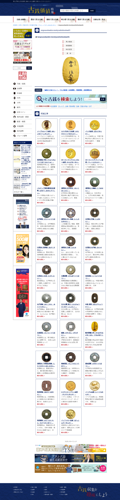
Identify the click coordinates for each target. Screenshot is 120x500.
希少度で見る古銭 (68, 19)
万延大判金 (84, 106)
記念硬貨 (54, 106)
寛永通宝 (72, 106)
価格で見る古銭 (52, 19)
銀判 (18, 107)
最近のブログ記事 (19, 142)
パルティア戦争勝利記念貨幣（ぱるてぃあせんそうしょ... (46, 190)
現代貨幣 (20, 131)
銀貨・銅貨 (21, 121)
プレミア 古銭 (63, 106)
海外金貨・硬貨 (23, 117)
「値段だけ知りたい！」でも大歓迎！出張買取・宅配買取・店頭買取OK (67, 90)
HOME (15, 487)
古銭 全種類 (21, 19)
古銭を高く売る (99, 19)
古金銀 (19, 93)
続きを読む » (41, 143)
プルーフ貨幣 (22, 136)
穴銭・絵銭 (21, 84)
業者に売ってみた (18, 492)
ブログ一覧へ (19, 192)
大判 (18, 98)
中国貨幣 (20, 126)
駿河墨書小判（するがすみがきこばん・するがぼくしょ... (94, 335)
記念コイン (21, 112)
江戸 (90, 106)
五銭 (77, 106)
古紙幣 (19, 88)
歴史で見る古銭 (37, 19)
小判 (18, 103)
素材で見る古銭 (83, 19)
